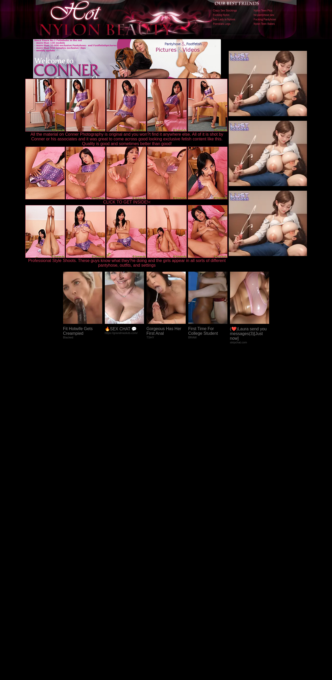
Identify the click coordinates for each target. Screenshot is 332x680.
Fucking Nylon (221, 15)
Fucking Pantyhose (265, 19)
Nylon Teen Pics (263, 10)
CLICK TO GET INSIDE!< (127, 202)
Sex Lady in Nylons (224, 19)
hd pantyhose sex (264, 15)
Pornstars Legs (222, 23)
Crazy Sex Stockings (225, 10)
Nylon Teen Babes (264, 23)
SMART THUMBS (175, 571)
